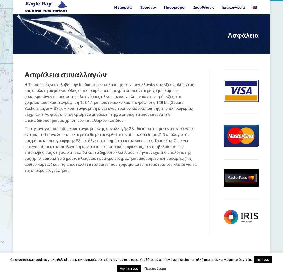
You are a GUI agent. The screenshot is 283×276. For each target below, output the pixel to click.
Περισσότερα (155, 269)
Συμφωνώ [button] (263, 259)
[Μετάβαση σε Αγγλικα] (255, 15)
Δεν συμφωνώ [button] (129, 268)
